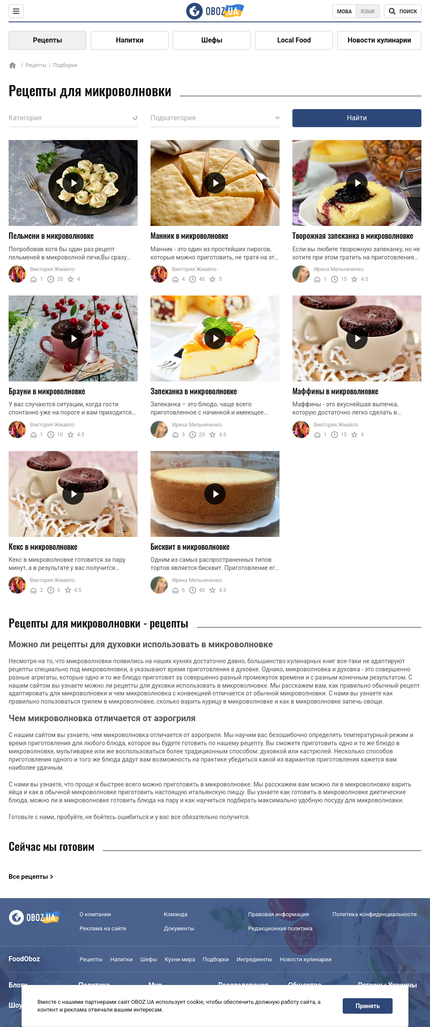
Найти (357, 118)
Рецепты (47, 40)
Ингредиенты (254, 959)
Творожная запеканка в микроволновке (352, 235)
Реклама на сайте (103, 928)
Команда (175, 914)
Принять (368, 1006)
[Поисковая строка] (402, 11)
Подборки (216, 959)
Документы (179, 928)
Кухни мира (180, 959)
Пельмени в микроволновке (51, 235)
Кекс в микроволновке (43, 546)
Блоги (18, 985)
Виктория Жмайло (52, 269)
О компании (95, 914)
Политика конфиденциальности (374, 914)
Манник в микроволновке (189, 235)
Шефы (211, 40)
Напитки (130, 40)
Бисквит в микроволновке (190, 546)
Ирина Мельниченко (339, 269)
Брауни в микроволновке (47, 391)
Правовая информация (278, 914)
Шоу (15, 1005)
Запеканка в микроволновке (193, 391)
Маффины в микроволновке (335, 391)
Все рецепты (28, 877)
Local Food (294, 40)
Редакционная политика (280, 928)
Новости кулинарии (379, 40)
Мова (344, 12)
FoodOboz (24, 959)
